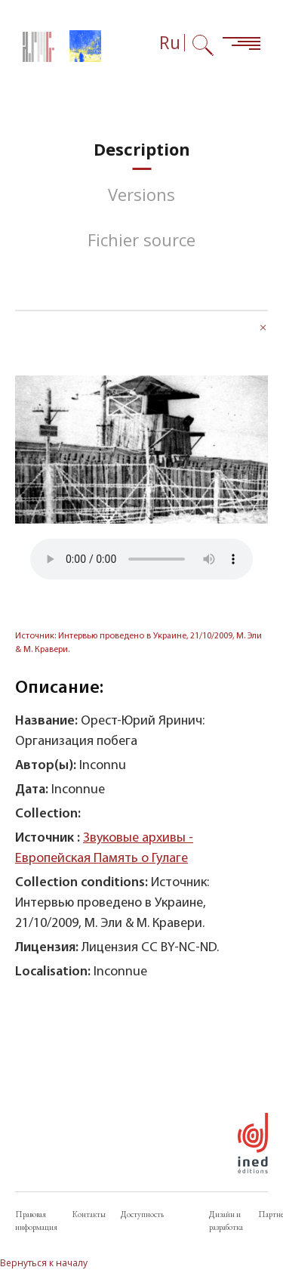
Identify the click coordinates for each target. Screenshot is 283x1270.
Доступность (142, 1214)
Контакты (89, 1214)
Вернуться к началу (44, 1262)
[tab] (142, 149)
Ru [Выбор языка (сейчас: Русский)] (169, 42)
